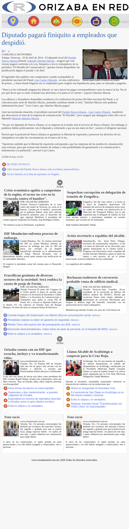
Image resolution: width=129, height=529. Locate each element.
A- (9, 51)
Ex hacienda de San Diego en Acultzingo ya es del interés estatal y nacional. (97, 394)
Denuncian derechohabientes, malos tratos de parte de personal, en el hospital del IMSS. (62, 329)
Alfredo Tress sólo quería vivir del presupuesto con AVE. (44, 324)
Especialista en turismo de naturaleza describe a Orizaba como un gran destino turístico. (34, 400)
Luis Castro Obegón (99, 112)
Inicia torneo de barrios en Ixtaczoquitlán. (31, 388)
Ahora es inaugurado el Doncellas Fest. (93, 388)
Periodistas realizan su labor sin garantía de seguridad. (43, 320)
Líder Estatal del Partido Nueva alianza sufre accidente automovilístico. (43, 169)
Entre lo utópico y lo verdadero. (30, 333)
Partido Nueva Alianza (74, 112)
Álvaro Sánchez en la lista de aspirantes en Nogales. (33, 174)
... (47, 225)
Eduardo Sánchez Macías (41, 60)
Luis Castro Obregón (45, 80)
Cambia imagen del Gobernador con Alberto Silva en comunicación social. (54, 315)
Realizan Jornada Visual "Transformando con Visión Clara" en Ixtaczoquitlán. (96, 405)
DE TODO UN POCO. (18, 164)
